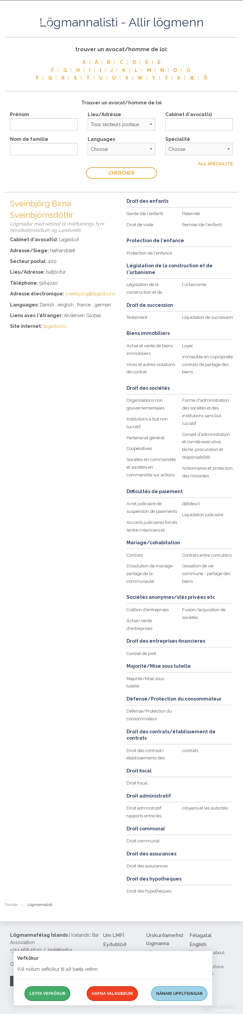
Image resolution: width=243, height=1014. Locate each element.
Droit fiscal (137, 783)
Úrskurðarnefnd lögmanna (164, 939)
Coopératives (139, 448)
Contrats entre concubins (207, 555)
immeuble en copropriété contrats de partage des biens (207, 364)
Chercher (121, 173)
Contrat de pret (141, 653)
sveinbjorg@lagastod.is (90, 293)
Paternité (191, 213)
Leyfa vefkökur (47, 993)
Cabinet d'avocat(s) (188, 114)
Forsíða (11, 905)
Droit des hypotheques (149, 891)
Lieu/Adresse (104, 114)
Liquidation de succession (207, 317)
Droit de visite (140, 224)
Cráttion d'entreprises (148, 609)
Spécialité (177, 139)
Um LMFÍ (113, 935)
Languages (101, 139)
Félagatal (200, 935)
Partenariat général (146, 437)
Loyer (187, 345)
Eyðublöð (115, 944)
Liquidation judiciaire (202, 514)
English (197, 944)
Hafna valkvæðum (112, 993)
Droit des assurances (147, 865)
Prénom (19, 114)
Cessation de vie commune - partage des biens (206, 573)
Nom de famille (29, 139)
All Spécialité (215, 163)
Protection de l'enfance (149, 253)
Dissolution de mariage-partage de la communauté (150, 573)
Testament (137, 317)
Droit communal (143, 840)
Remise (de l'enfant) (202, 224)
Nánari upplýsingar (179, 993)
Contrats (135, 555)
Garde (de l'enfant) (145, 213)
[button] (233, 30)
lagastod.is (54, 326)
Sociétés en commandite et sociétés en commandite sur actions (151, 467)
